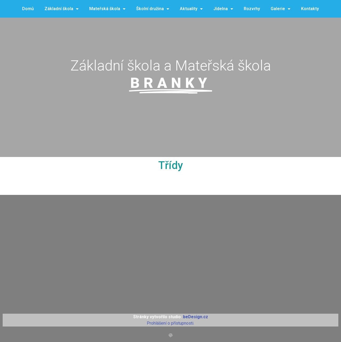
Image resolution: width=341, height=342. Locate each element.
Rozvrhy (252, 8)
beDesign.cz (195, 316)
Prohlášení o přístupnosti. (170, 323)
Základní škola (61, 9)
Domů (28, 8)
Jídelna (223, 9)
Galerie (280, 9)
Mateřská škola (107, 9)
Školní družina (152, 9)
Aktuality (191, 9)
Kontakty (310, 8)
